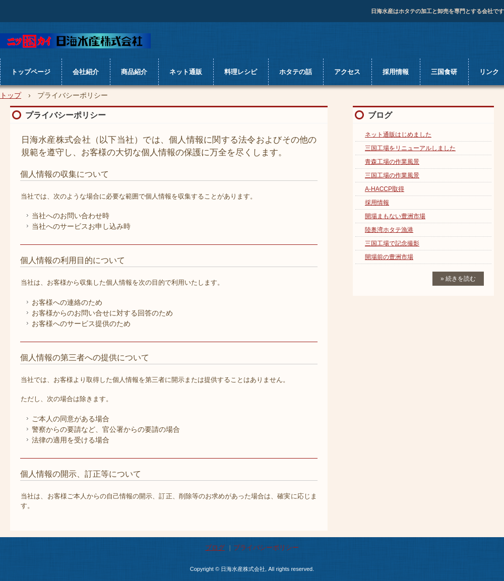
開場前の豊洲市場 (389, 257)
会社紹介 (86, 72)
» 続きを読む (458, 278)
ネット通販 (185, 72)
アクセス (347, 72)
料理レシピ (240, 72)
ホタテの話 (295, 72)
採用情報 (396, 72)
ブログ (380, 115)
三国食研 (444, 72)
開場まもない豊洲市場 (395, 216)
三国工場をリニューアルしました (410, 148)
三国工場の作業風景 (392, 175)
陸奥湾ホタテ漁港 (389, 229)
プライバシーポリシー (266, 547)
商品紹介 (134, 72)
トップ (10, 95)
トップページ (30, 72)
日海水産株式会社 (75, 40)
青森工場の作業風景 (392, 161)
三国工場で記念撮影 (392, 243)
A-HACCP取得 (384, 188)
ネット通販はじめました (398, 134)
